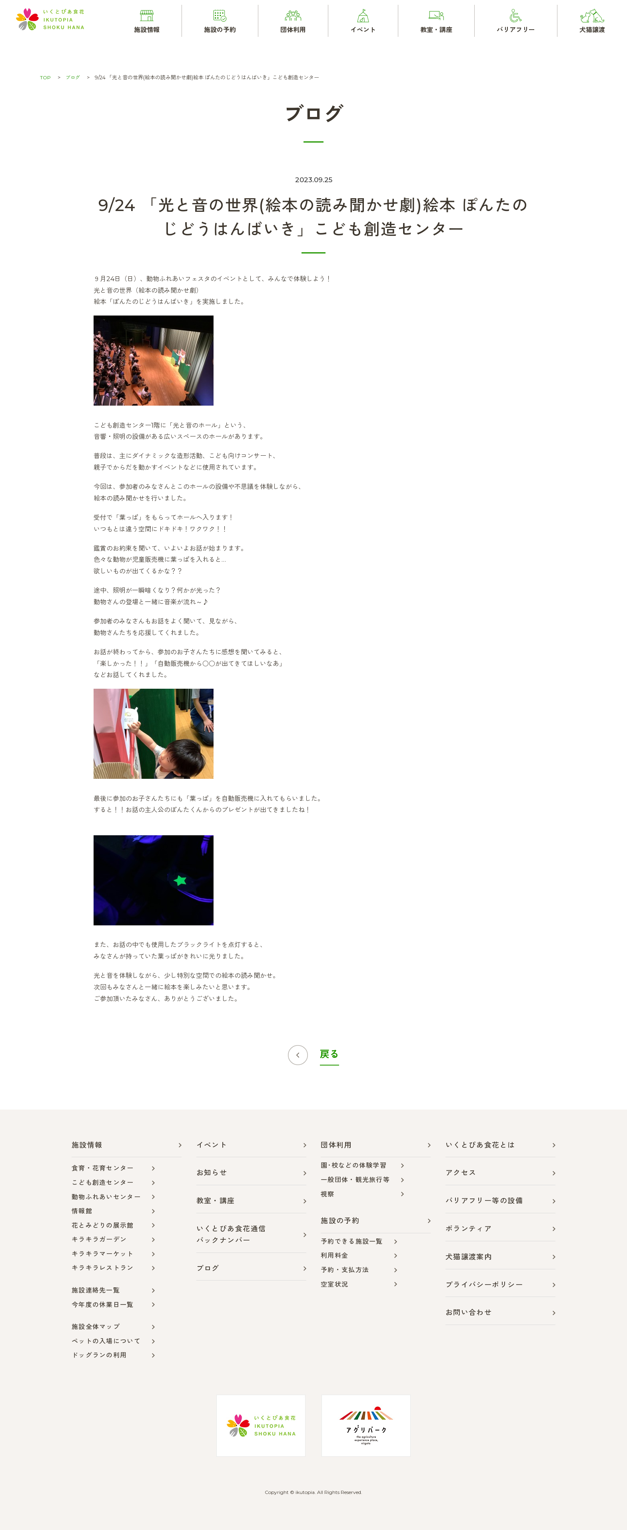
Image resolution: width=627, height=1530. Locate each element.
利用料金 (334, 1255)
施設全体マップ (96, 1327)
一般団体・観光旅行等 (355, 1180)
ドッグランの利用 (99, 1355)
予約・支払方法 (345, 1270)
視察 (328, 1194)
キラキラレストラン (103, 1268)
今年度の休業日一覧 (103, 1305)
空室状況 (334, 1284)
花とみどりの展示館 (103, 1225)
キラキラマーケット (103, 1254)
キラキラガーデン (99, 1239)
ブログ (74, 77)
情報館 (82, 1211)
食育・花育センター (103, 1168)
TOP (45, 77)
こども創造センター (103, 1182)
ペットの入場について (106, 1341)
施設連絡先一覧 (96, 1290)
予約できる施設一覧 (352, 1241)
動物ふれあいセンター (106, 1197)
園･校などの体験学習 (354, 1165)
